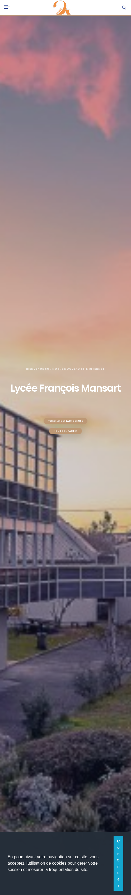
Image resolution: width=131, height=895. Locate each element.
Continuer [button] (118, 863)
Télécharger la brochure (65, 421)
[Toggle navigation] (7, 6)
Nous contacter (65, 431)
